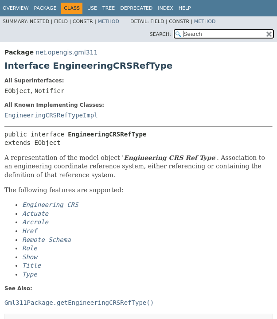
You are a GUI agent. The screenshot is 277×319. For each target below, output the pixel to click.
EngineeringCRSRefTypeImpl (51, 115)
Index (165, 8)
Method (108, 21)
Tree (108, 8)
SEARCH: (160, 34)
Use (92, 8)
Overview (16, 8)
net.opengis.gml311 (66, 52)
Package (45, 8)
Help (185, 8)
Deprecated (136, 8)
